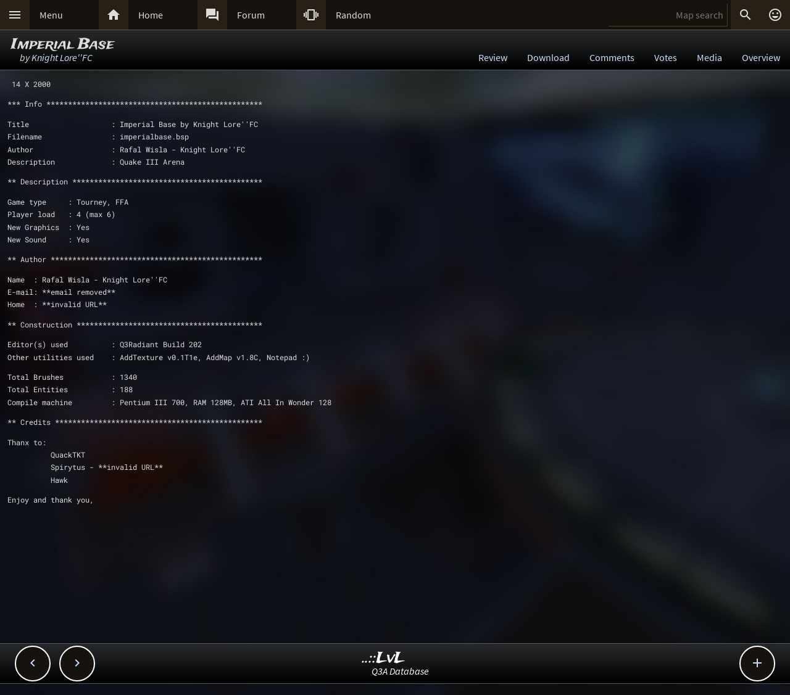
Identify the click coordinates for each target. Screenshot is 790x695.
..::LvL (383, 658)
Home (150, 15)
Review (492, 57)
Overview (761, 57)
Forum (251, 15)
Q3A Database (400, 671)
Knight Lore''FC (62, 57)
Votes (665, 57)
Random (353, 15)
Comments (611, 57)
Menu (51, 15)
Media (709, 57)
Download (548, 57)
